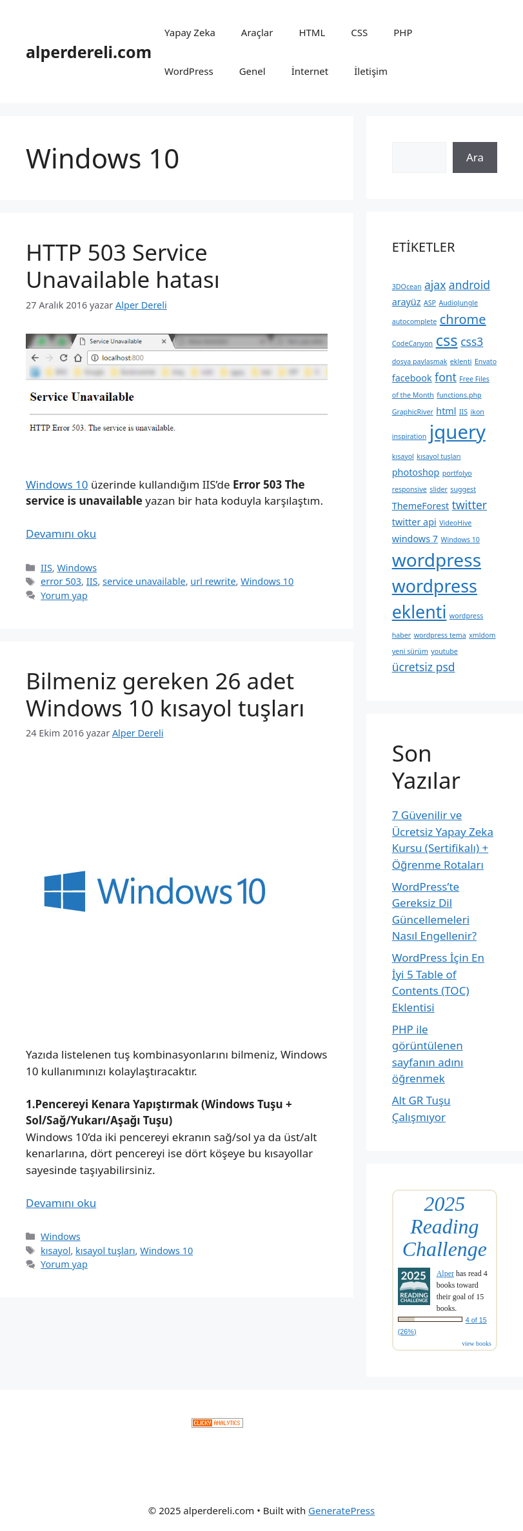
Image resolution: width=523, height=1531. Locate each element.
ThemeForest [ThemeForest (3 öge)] (420, 506)
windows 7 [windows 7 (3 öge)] (415, 538)
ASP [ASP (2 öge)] (430, 302)
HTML (312, 32)
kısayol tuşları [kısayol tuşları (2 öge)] (438, 456)
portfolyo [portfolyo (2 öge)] (457, 473)
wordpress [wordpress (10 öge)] (436, 559)
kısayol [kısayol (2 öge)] (403, 456)
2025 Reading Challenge (444, 1227)
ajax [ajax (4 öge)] (435, 284)
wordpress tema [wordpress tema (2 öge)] (440, 635)
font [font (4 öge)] (446, 377)
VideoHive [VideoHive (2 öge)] (455, 522)
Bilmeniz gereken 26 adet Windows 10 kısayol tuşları (165, 694)
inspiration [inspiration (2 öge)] (409, 436)
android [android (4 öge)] (469, 284)
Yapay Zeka (189, 32)
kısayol (55, 1250)
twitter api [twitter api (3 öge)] (414, 522)
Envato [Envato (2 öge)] (486, 361)
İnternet (310, 71)
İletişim (371, 71)
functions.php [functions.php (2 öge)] (459, 395)
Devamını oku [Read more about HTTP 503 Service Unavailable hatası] (61, 533)
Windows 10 (57, 484)
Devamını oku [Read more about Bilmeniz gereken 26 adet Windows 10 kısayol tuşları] (61, 1202)
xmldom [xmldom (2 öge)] (482, 635)
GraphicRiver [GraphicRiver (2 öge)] (412, 411)
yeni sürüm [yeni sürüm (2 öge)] (410, 651)
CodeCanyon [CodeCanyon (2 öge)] (412, 343)
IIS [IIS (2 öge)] (463, 411)
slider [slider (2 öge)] (438, 489)
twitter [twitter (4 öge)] (469, 504)
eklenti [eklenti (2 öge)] (461, 361)
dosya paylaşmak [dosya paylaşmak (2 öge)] (420, 361)
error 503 (61, 581)
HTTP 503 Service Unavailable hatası (123, 265)
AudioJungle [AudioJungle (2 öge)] (458, 302)
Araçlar (257, 32)
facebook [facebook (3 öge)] (412, 378)
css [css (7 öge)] (447, 340)
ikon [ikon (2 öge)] (477, 411)
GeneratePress (341, 1510)
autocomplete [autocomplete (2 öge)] (414, 321)
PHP (402, 32)
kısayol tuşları (105, 1250)
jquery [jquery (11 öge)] (457, 432)
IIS (46, 568)
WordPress (188, 71)
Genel (252, 71)
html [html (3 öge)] (446, 411)
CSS (359, 32)
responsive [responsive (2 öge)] (409, 489)
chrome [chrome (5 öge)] (463, 319)
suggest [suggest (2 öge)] (463, 489)
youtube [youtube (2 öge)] (444, 651)
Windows (77, 568)
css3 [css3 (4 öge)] (471, 341)
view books (476, 1343)
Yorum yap (64, 595)
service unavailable (144, 581)
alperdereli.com (89, 52)
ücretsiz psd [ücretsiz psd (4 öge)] (423, 666)
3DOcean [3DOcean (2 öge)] (407, 286)
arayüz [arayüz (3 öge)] (406, 302)
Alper (445, 1273)
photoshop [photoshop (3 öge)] (416, 472)
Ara (475, 157)
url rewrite (212, 581)
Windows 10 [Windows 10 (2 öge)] (459, 539)
